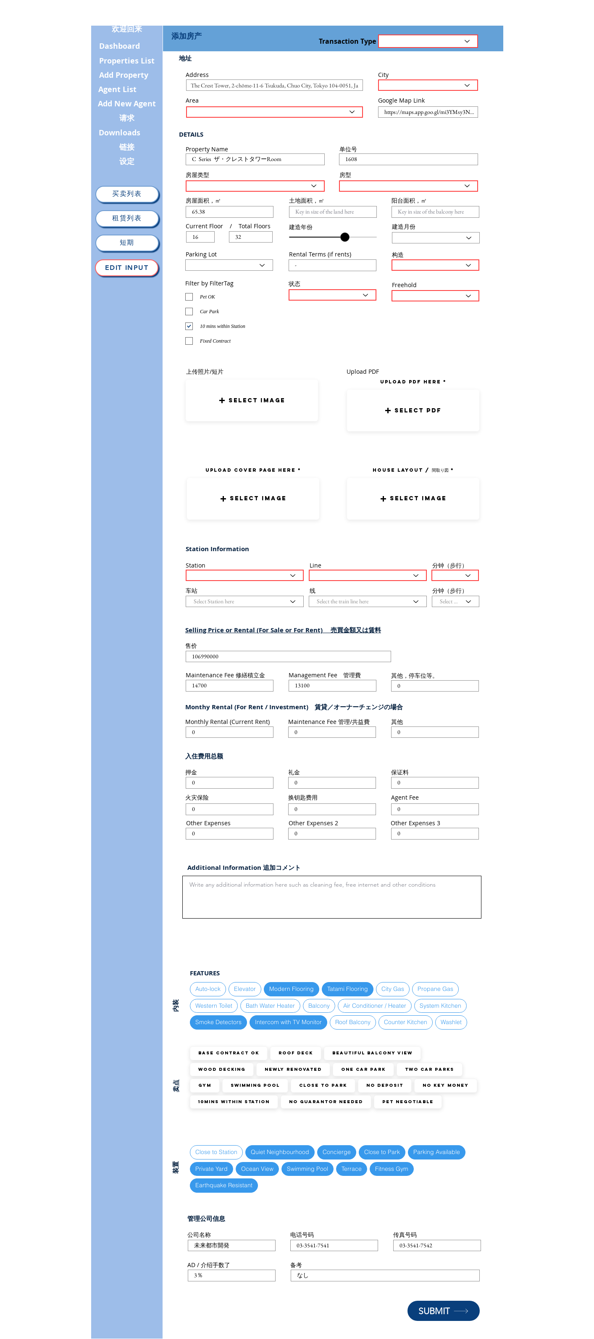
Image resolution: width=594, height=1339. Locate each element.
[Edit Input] (126, 267)
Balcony (319, 1005)
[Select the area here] (274, 112)
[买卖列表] (127, 194)
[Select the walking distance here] (455, 575)
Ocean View (257, 1169)
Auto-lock (208, 989)
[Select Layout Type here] (408, 186)
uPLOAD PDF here (411, 382)
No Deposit (384, 1085)
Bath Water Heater (270, 1005)
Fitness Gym (391, 1169)
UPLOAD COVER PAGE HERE (250, 470)
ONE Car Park (363, 1069)
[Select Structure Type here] (435, 265)
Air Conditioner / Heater (374, 1005)
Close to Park (323, 1085)
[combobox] (274, 85)
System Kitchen (440, 1005)
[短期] (127, 243)
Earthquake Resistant (223, 1185)
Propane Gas (435, 989)
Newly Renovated (293, 1069)
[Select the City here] (428, 85)
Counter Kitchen (405, 1022)
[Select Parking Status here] (229, 265)
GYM (204, 1085)
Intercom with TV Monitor (288, 1022)
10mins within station (234, 1101)
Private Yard (211, 1169)
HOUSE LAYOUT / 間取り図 (411, 470)
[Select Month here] (436, 237)
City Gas (392, 989)
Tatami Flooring (347, 989)
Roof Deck (295, 1053)
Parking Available (436, 1152)
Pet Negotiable (408, 1101)
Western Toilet (213, 1005)
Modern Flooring (291, 989)
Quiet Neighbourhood (279, 1152)
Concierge (336, 1152)
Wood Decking (221, 1069)
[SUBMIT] (443, 1311)
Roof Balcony (353, 1022)
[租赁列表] (127, 218)
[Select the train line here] (368, 575)
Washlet (451, 1022)
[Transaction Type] (428, 41)
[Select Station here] (245, 575)
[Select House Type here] (255, 186)
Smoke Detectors (218, 1022)
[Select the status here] (332, 295)
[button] (252, 400)
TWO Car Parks (429, 1069)
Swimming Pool (255, 1085)
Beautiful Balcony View (372, 1053)
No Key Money (445, 1085)
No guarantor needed (326, 1101)
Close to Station (216, 1152)
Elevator (245, 989)
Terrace (351, 1169)
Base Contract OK (228, 1053)
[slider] (345, 237)
